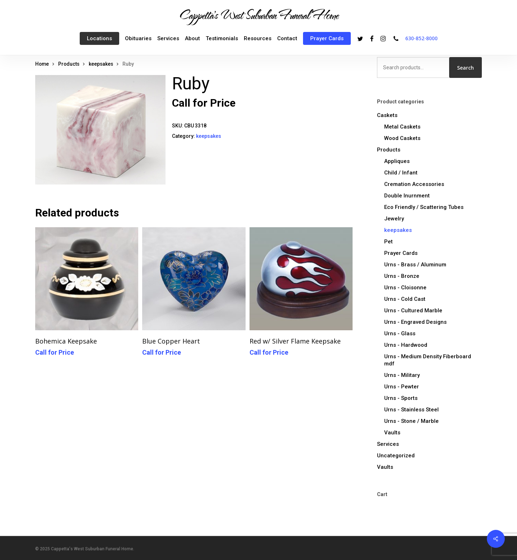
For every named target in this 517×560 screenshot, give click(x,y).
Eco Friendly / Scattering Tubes (424, 207)
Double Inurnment (407, 195)
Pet (388, 241)
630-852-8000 (421, 38)
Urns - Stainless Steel (411, 409)
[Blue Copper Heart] (193, 278)
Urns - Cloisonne (405, 287)
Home (42, 64)
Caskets (387, 115)
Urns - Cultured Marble (413, 310)
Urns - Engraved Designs (415, 322)
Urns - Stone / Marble (411, 421)
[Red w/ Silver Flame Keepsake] (301, 278)
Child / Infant (401, 172)
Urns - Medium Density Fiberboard (427, 360)
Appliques (397, 161)
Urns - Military (402, 375)
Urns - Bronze (401, 276)
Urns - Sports (401, 398)
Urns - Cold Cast (404, 299)
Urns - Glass (399, 333)
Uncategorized (396, 455)
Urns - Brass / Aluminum (415, 264)
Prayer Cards (401, 253)
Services (388, 444)
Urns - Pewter (401, 386)
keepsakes (101, 64)
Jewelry (394, 218)
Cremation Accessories (414, 184)
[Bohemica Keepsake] (86, 278)
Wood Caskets (402, 138)
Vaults (392, 432)
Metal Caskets (402, 126)
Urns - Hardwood (405, 345)
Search (465, 67)
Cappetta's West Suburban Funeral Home (258, 14)
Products (68, 64)
